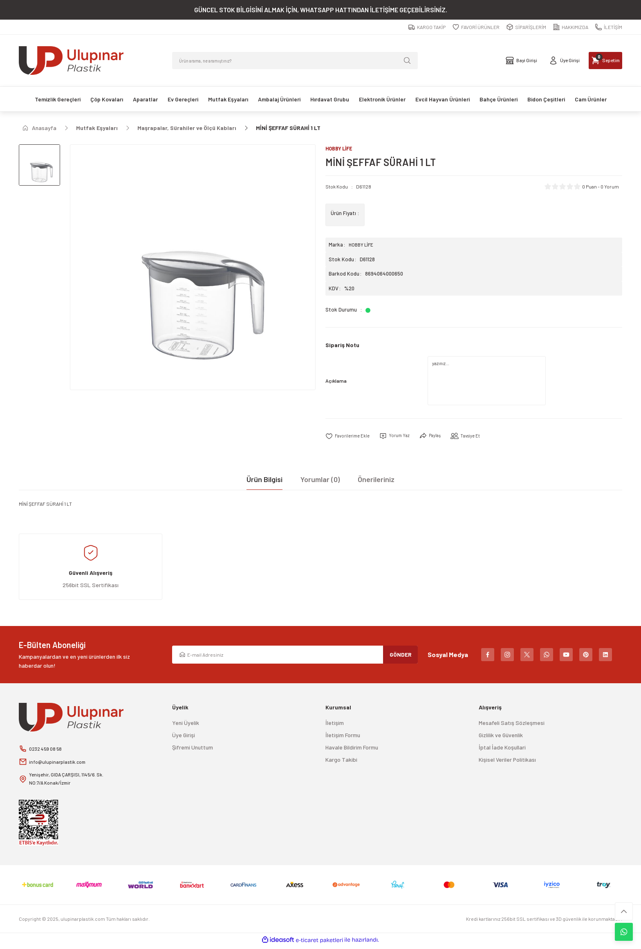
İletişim (334, 723)
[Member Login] (536, 60)
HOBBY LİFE (362, 245)
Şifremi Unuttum (192, 748)
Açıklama (336, 381)
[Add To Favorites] (350, 437)
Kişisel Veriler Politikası (507, 760)
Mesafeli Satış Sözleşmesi (512, 723)
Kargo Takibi (341, 760)
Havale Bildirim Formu (351, 748)
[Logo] (71, 60)
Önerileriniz (376, 480)
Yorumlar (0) (320, 480)
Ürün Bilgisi (264, 480)
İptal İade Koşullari (502, 748)
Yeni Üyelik (185, 723)
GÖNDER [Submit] (401, 655)
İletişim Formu (342, 736)
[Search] (295, 60)
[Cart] (595, 60)
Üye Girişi (183, 736)
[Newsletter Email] (295, 656)
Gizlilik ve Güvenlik (501, 736)
